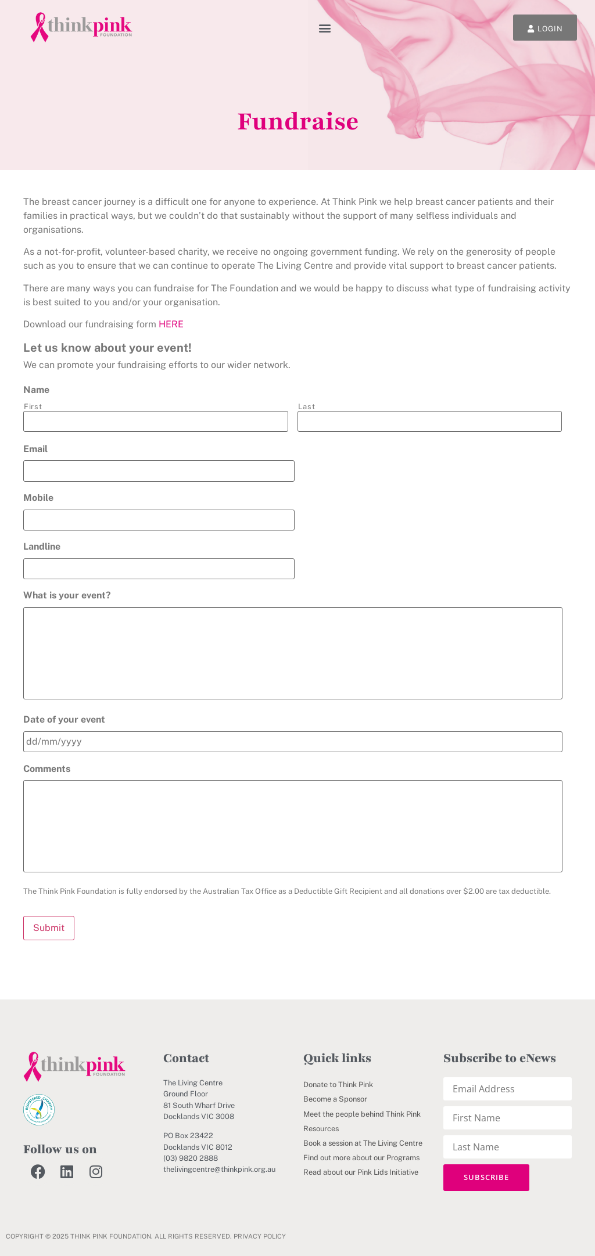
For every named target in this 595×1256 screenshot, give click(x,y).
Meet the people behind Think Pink (362, 1114)
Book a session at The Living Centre (362, 1143)
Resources (321, 1128)
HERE (171, 324)
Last (307, 406)
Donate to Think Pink (338, 1085)
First (33, 406)
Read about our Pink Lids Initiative (360, 1172)
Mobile (38, 497)
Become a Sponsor (335, 1099)
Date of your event (64, 720)
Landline (41, 546)
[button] (325, 27)
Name (36, 389)
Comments (46, 768)
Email (35, 448)
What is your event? (67, 595)
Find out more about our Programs (361, 1158)
